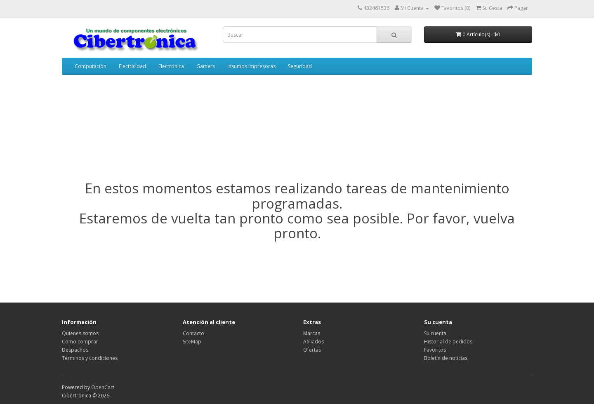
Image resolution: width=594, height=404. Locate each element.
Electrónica (171, 66)
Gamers (205, 66)
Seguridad (300, 66)
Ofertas (312, 349)
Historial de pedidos (448, 341)
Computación (90, 66)
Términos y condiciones (90, 358)
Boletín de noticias (445, 358)
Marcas (311, 333)
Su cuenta (435, 333)
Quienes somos (80, 333)
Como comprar (80, 341)
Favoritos (435, 349)
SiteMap (192, 341)
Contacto (193, 333)
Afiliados (313, 341)
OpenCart (102, 387)
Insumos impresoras (251, 66)
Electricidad (132, 66)
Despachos (75, 349)
